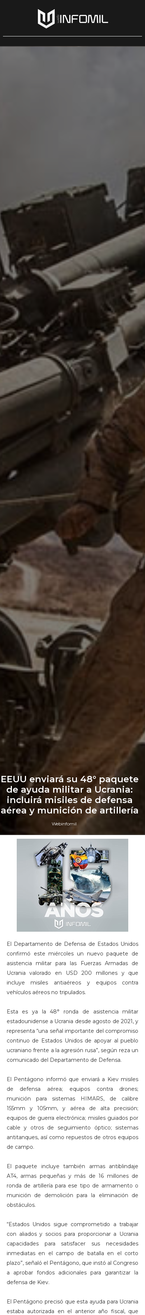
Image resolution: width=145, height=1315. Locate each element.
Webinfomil (64, 823)
